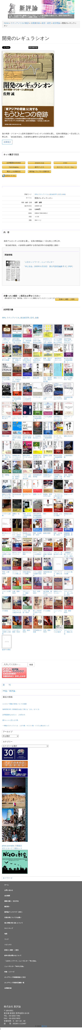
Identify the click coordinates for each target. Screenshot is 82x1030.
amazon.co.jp (39, 163)
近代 (59, 194)
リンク (6, 939)
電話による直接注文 (14, 171)
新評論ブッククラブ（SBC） (13, 912)
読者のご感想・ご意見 (67, 299)
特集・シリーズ (9, 972)
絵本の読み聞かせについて (12, 955)
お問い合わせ (8, 890)
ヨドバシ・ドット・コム (65, 167)
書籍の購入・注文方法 (11, 901)
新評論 (29, 8)
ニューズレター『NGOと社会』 (14, 966)
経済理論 (56, 23)
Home (6, 23)
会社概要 (7, 895)
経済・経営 (46, 23)
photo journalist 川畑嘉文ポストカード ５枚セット (15, 813)
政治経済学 (53, 194)
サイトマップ (8, 928)
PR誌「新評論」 (10, 691)
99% (36, 194)
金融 (63, 194)
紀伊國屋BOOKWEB (14, 163)
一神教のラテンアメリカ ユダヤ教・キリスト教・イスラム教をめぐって (25, 725)
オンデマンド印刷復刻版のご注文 (15, 977)
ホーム (6, 885)
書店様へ (7, 906)
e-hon (65, 163)
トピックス (7, 944)
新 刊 (7, 685)
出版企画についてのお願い (12, 917)
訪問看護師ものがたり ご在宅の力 (13, 714)
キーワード (8, 878)
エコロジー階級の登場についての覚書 (14, 704)
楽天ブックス (39, 167)
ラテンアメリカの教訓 (20, 23)
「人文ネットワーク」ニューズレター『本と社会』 (20, 961)
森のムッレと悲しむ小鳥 (10, 720)
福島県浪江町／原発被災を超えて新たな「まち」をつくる (20, 709)
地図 (5, 933)
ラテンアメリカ (44, 194)
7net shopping (13, 167)
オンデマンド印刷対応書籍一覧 (14, 982)
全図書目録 (35, 23)
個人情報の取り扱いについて (13, 923)
